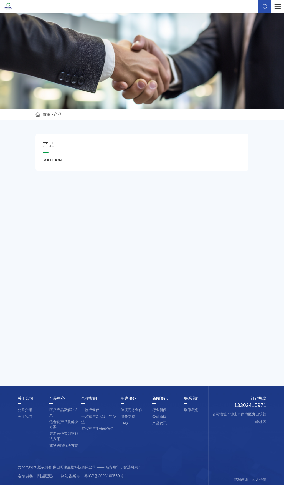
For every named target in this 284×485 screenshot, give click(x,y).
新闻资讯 (160, 399)
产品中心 (57, 399)
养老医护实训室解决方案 (63, 436)
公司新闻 (159, 416)
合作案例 (89, 399)
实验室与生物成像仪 (97, 428)
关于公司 (25, 399)
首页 (46, 114)
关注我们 (25, 416)
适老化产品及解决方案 (63, 424)
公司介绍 (25, 410)
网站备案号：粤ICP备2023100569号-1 (94, 476)
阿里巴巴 (45, 476)
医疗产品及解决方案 (63, 412)
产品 (58, 114)
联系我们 (192, 399)
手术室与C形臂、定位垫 (98, 419)
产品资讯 (159, 423)
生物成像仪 (90, 410)
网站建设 (241, 479)
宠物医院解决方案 (63, 445)
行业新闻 (159, 410)
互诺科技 (259, 479)
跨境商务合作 (131, 410)
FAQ (124, 423)
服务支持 (128, 416)
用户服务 (128, 399)
